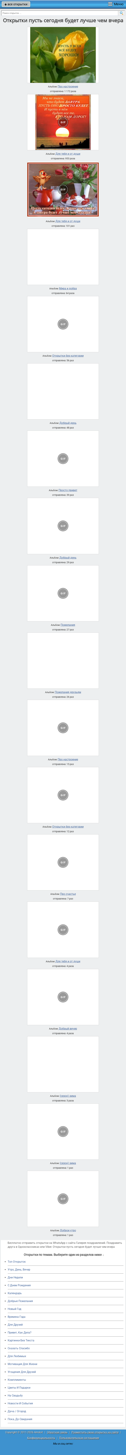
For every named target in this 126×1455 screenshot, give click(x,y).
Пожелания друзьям (68, 692)
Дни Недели (15, 1277)
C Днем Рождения (19, 1285)
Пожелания (68, 625)
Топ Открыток (17, 1261)
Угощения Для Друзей (22, 1372)
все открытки (16, 4)
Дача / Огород (17, 1411)
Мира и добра (68, 288)
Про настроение (68, 86)
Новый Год (14, 1309)
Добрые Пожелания (20, 1301)
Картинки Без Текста (21, 1340)
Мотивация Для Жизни (22, 1364)
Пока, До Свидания (20, 1419)
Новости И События (20, 1403)
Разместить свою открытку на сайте (95, 1432)
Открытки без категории (68, 355)
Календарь (15, 1293)
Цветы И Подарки (19, 1387)
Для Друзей (15, 1324)
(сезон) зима (68, 1095)
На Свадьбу (15, 1395)
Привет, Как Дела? (19, 1332)
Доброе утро (68, 1230)
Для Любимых (17, 1356)
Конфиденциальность (41, 1438)
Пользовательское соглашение (79, 1438)
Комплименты (17, 1379)
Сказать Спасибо (19, 1348)
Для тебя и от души (67, 153)
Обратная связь (57, 1432)
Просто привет (68, 490)
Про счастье (68, 894)
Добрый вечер (68, 1028)
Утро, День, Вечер (19, 1269)
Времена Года (16, 1316)
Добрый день (67, 423)
